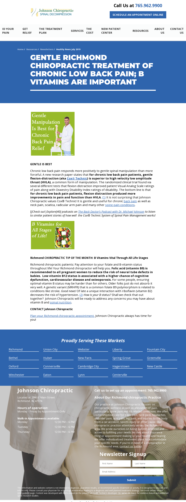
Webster (84, 347)
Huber (47, 355)
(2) (81, 292)
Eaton (47, 372)
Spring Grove (121, 355)
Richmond (16, 347)
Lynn (81, 372)
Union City (50, 347)
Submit (131, 477)
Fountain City (156, 347)
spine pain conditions (120, 202)
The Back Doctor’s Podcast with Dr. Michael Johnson (111, 209)
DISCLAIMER (23, 490)
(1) (104, 195)
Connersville (51, 364)
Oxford (13, 364)
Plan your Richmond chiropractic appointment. (62, 313)
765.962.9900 (148, 5)
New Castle (154, 364)
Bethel (13, 355)
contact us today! (130, 444)
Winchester (16, 372)
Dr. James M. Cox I (127, 490)
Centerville (119, 372)
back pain (130, 199)
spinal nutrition (60, 300)
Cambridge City (88, 364)
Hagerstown (120, 364)
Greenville (154, 355)
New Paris (85, 355)
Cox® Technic (77, 176)
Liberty (117, 347)
